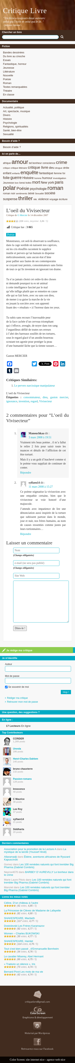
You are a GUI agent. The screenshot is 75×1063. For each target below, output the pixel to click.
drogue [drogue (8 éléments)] (58, 167)
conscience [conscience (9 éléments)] (49, 162)
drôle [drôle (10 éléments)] (66, 167)
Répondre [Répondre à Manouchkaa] (25, 472)
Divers (6, 115)
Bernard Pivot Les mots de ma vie (23, 971)
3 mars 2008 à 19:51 (40, 437)
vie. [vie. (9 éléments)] (35, 199)
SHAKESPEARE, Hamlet (18, 941)
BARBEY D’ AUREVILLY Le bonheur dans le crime (39, 873)
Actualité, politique (13, 107)
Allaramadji (10, 856)
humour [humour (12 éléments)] (47, 178)
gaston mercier (59, 397)
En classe (8, 94)
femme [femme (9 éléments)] (58, 173)
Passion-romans (22, 779)
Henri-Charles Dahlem (25, 758)
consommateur (31, 397)
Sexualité (8, 134)
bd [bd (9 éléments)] (30, 162)
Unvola (17, 748)
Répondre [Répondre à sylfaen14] (25, 534)
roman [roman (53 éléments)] (55, 188)
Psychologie (10, 122)
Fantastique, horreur (14, 63)
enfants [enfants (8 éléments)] (16, 173)
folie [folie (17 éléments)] (6, 178)
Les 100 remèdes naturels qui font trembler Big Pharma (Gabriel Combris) (39, 866)
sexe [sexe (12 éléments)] (31, 193)
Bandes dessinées (13, 52)
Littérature (9, 71)
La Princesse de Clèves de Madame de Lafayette (32, 910)
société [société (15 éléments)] (50, 193)
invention (24, 401)
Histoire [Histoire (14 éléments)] (28, 178)
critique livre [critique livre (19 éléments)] (38, 167)
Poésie (7, 79)
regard (34, 401)
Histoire (7, 118)
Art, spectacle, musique (16, 111)
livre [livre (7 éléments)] (17, 183)
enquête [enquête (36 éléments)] (29, 172)
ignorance (11, 401)
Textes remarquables (15, 86)
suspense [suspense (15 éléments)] (10, 199)
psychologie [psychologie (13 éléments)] (38, 188)
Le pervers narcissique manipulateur (34, 385)
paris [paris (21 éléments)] (59, 182)
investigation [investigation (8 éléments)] (59, 178)
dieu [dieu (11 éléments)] (51, 167)
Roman (7, 83)
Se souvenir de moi (17, 687)
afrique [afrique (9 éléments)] (7, 162)
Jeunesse (8, 67)
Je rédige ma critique (17, 650)
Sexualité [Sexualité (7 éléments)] (39, 193)
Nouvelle (8, 75)
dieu (45, 397)
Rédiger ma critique (17, 698)
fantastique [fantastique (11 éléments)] (46, 173)
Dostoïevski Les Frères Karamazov (24, 925)
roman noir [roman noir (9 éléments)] (9, 193)
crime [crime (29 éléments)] (61, 162)
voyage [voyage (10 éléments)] (53, 199)
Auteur (8, 664)
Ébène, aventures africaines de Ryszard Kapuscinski (37, 858)
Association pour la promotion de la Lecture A (30, 849)
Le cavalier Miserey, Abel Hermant (23, 956)
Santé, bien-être (12, 130)
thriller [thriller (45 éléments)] (25, 198)
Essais (7, 60)
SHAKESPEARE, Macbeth (19, 918)
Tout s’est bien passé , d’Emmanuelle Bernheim (31, 948)
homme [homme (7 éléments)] (38, 178)
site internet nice (35, 1059)
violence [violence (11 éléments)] (43, 199)
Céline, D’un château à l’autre (21, 902)
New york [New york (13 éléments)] (47, 182)
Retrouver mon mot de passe (22, 701)
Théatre (7, 90)
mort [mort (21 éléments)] (36, 182)
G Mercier (23, 215)
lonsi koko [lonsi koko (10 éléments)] (25, 182)
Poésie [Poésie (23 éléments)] (22, 188)
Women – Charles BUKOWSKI (21, 933)
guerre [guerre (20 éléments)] (16, 177)
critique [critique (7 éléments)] (6, 168)
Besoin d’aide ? (12, 147)
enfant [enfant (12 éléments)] (7, 173)
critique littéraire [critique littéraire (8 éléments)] (19, 167)
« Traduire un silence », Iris (19, 964)
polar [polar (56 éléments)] (9, 188)
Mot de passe (12, 676)
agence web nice (56, 1059)
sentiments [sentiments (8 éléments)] (21, 193)
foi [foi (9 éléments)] (63, 173)
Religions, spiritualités (15, 126)
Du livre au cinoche (14, 56)
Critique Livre (25, 11)
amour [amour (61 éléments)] (20, 161)
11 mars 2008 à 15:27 (41, 486)
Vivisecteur (45, 401)
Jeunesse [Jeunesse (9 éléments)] (8, 182)
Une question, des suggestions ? (21, 712)
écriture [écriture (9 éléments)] (63, 199)
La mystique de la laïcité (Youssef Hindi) (35, 850)
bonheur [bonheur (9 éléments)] (37, 162)
